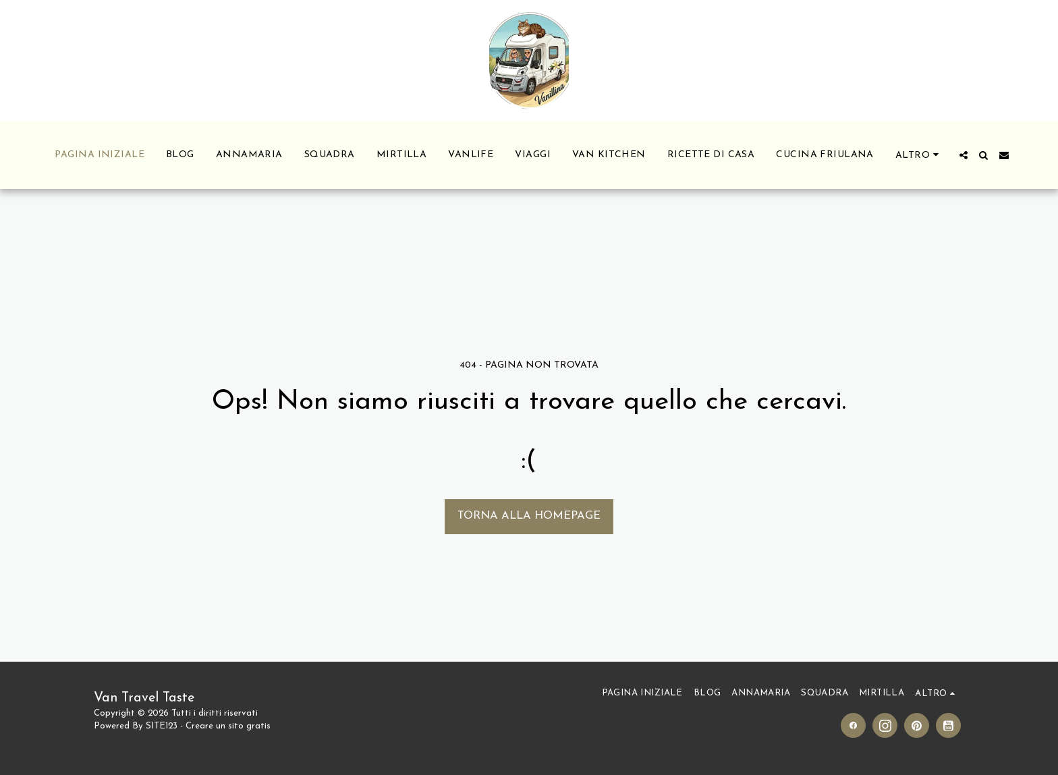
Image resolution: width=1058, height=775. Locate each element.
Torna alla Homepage (529, 516)
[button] (963, 155)
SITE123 (161, 726)
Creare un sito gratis (228, 726)
